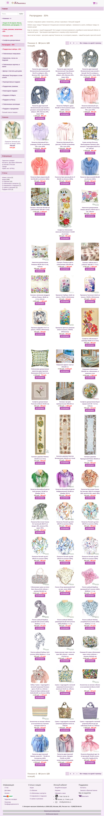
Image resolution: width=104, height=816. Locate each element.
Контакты (83, 787)
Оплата (7, 793)
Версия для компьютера (52, 811)
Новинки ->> (6, 18)
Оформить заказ (60, 793)
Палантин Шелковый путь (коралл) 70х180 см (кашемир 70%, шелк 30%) (90, 108)
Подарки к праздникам (10, 108)
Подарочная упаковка (10, 86)
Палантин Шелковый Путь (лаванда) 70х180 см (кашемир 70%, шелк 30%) (40, 144)
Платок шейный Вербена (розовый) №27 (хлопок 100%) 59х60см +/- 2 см (90, 589)
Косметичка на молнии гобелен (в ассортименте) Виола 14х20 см (90, 687)
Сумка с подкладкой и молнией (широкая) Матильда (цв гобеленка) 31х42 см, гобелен (90, 723)
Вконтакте (83, 796)
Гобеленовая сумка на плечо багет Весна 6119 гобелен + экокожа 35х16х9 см (40, 589)
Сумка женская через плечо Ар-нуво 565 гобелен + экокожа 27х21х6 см (65, 654)
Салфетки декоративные (11, 40)
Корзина (57, 790)
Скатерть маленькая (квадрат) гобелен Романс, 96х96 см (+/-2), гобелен (40, 297)
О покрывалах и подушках (10, 185)
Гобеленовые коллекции (11, 104)
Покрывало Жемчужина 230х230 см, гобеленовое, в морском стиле (90, 371)
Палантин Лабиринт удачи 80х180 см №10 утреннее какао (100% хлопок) (65, 108)
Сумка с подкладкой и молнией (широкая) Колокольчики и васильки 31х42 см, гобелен (65, 687)
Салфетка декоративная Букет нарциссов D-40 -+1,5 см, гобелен (90, 404)
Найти (21, 14)
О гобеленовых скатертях (10, 183)
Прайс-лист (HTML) (8, 168)
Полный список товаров (9, 112)
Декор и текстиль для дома (12, 71)
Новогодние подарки (9, 91)
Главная (5, 9)
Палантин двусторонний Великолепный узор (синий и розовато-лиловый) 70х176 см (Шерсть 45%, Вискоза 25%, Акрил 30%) (40, 110)
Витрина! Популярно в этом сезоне (12, 76)
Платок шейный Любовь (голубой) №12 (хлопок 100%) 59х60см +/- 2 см (90, 622)
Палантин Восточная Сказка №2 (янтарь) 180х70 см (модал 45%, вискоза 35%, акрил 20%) (90, 491)
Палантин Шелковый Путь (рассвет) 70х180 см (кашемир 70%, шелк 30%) (65, 144)
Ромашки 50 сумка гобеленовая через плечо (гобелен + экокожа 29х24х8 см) (90, 654)
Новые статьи (6, 177)
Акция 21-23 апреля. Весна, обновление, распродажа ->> (12, 24)
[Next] (77, 43)
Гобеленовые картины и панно (11, 65)
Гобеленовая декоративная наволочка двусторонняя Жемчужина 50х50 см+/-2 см (40, 371)
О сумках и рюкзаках (8, 187)
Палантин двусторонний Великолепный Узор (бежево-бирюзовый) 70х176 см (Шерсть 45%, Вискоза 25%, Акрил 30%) (65, 73)
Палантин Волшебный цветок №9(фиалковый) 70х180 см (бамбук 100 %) (65, 491)
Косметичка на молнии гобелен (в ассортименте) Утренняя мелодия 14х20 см (40, 723)
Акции (4, 179)
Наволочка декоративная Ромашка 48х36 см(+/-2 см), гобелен (40, 264)
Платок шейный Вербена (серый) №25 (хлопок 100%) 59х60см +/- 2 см (40, 622)
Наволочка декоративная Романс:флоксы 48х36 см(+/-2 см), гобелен (90, 209)
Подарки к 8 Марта (9, 95)
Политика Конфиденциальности (12, 803)
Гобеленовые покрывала (11, 53)
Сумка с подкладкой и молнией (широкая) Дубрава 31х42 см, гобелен (65, 723)
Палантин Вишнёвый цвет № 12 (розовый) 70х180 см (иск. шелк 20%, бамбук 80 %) (90, 756)
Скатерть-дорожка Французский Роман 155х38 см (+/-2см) (90, 458)
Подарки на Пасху (8, 100)
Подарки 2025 (6, 189)
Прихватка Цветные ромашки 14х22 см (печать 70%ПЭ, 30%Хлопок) (65, 329)
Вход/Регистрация (61, 787)
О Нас (7, 787)
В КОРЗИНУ (40, 79)
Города (4, 166)
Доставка (7, 790)
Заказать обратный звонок (88, 790)
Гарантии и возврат (8, 160)
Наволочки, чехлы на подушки (10, 59)
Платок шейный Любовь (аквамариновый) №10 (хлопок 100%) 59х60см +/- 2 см (65, 622)
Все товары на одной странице (90, 43)
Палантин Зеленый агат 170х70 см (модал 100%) (12, 145)
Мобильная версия (52, 814)
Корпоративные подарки (11, 82)
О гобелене (5, 181)
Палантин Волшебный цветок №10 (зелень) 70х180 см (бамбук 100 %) (40, 491)
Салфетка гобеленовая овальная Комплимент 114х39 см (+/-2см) (65, 232)
